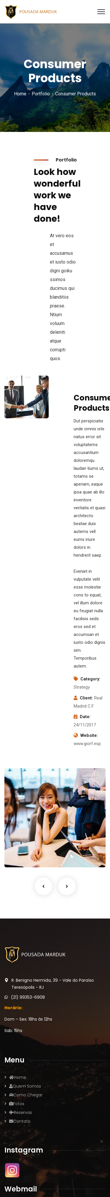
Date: (85, 716)
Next (67, 886)
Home (20, 94)
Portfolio (41, 94)
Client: (86, 698)
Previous (43, 886)
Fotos (16, 1104)
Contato (20, 1121)
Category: (90, 679)
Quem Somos (25, 1086)
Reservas (20, 1112)
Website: (89, 735)
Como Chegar (26, 1095)
